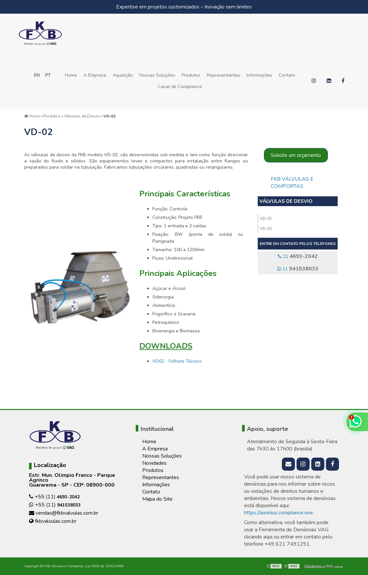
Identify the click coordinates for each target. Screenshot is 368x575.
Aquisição (123, 75)
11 (298, 256)
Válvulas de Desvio (286, 201)
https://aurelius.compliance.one (278, 512)
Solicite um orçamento (296, 155)
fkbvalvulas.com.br (52, 521)
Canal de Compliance (180, 86)
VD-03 (266, 228)
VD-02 (266, 218)
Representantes (223, 75)
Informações (259, 75)
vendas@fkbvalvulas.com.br (63, 513)
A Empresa (95, 75)
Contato (287, 75)
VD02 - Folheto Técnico (177, 361)
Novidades (154, 463)
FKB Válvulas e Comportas (292, 182)
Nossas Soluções (157, 75)
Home (71, 75)
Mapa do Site (157, 499)
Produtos (191, 75)
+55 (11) (54, 496)
